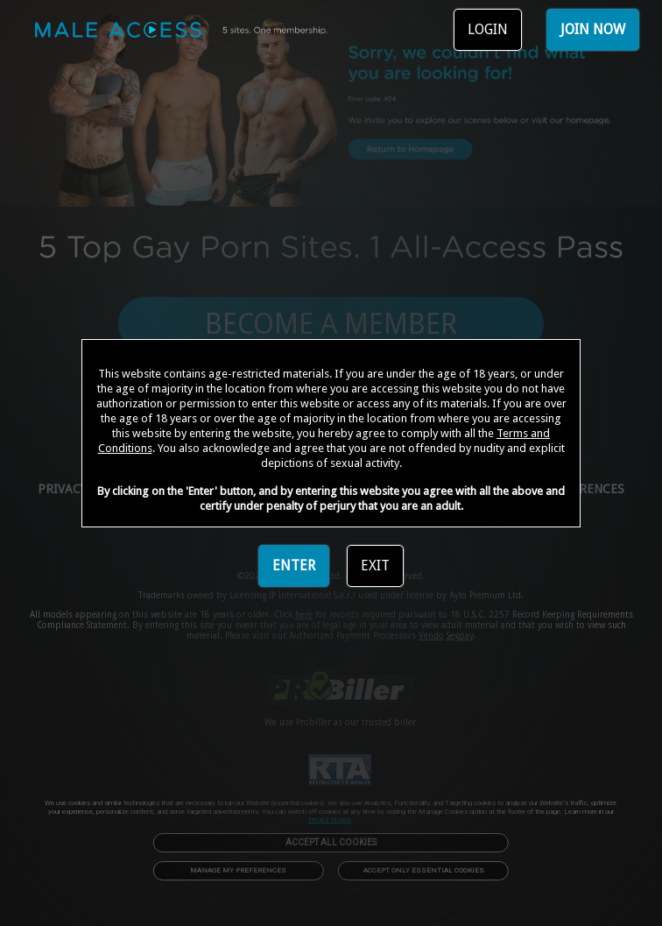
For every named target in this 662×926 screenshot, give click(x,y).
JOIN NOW (592, 29)
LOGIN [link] (488, 29)
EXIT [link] (375, 565)
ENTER (293, 565)
